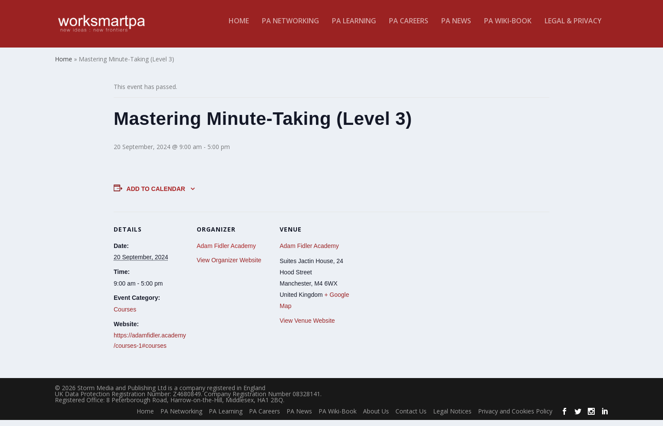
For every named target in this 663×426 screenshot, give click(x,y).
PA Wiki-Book (508, 27)
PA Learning (354, 27)
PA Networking (290, 27)
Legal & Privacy (573, 27)
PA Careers (408, 27)
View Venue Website (307, 326)
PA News (456, 27)
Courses (125, 315)
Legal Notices (452, 417)
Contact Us (411, 417)
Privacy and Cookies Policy (515, 417)
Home (239, 27)
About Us (376, 417)
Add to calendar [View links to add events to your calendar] (156, 194)
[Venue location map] (408, 276)
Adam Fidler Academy (226, 251)
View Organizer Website (229, 266)
